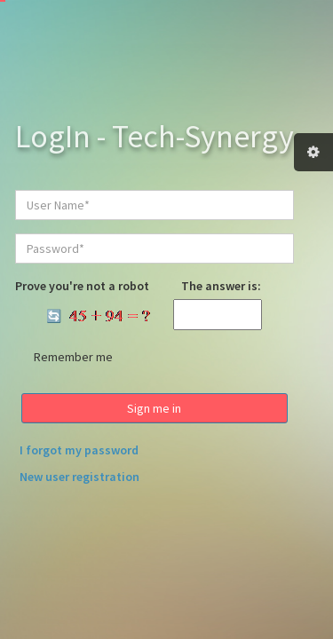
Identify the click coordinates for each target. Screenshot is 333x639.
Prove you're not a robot (82, 286)
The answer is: (221, 286)
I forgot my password (79, 450)
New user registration (79, 477)
